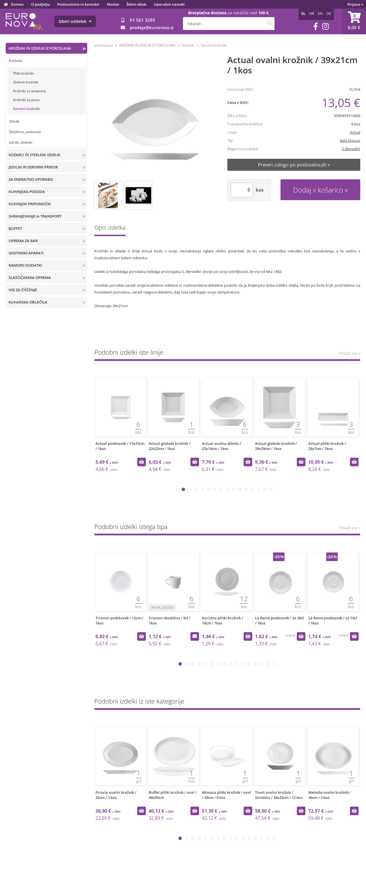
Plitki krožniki (23, 73)
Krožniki (15, 60)
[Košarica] (354, 21)
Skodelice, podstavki (25, 131)
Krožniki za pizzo (26, 99)
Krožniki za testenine (29, 91)
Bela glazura (350, 140)
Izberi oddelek (75, 21)
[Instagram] (325, 26)
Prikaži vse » (349, 353)
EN (320, 13)
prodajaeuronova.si (152, 27)
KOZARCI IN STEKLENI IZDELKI (34, 154)
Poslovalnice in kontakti (78, 4)
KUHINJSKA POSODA (27, 191)
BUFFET (15, 228)
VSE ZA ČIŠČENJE (23, 289)
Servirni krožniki (26, 108)
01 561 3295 (142, 20)
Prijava (355, 4)
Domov (17, 4)
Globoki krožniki (25, 82)
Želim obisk (136, 4)
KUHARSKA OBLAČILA (28, 302)
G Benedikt (351, 148)
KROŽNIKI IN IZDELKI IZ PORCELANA (40, 48)
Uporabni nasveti (169, 4)
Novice (113, 4)
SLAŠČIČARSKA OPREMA (30, 277)
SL (303, 13)
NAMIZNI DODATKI (25, 265)
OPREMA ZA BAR (23, 240)
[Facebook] (315, 26)
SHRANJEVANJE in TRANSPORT (35, 216)
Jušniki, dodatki (20, 142)
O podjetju (40, 4)
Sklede (14, 121)
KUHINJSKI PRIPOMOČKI (30, 203)
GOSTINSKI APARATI (26, 253)
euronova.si (103, 45)
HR (311, 13)
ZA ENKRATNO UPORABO (31, 179)
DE (329, 13)
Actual (355, 132)
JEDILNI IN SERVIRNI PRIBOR (33, 167)
